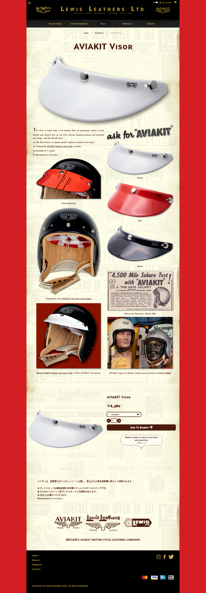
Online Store (55, 23)
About (35, 555)
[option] (66, 429)
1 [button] (62, 469)
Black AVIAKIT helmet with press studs (55, 373)
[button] (29, 3)
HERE (168, 373)
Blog (103, 23)
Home (86, 33)
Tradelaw (37, 564)
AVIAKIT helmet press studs (59, 146)
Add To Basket (141, 427)
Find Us (151, 23)
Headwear (99, 33)
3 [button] (67, 469)
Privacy (36, 560)
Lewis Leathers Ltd (103, 8)
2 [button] (65, 469)
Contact (36, 569)
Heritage (127, 23)
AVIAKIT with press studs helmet (76, 298)
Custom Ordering (79, 23)
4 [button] (69, 469)
